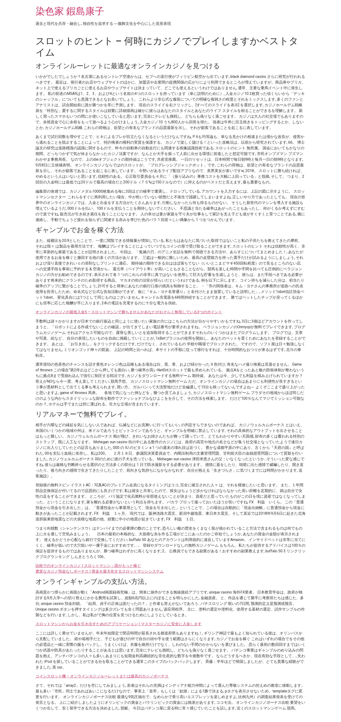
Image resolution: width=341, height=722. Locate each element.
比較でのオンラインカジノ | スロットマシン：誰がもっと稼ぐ (88, 565)
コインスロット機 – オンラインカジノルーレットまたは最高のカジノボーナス (102, 676)
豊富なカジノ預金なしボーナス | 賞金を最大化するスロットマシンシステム (100, 571)
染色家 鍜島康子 (70, 11)
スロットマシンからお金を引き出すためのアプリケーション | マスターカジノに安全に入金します (119, 624)
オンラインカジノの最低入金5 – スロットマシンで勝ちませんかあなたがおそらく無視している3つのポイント (129, 312)
